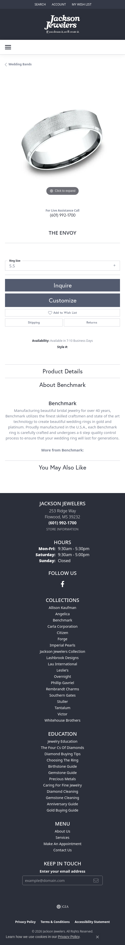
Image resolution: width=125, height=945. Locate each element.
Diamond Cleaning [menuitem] (62, 791)
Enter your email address (62, 871)
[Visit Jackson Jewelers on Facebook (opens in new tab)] (62, 584)
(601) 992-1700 (62, 215)
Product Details (63, 371)
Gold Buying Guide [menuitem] (62, 810)
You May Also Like (62, 467)
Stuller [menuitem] (62, 701)
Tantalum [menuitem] (62, 707)
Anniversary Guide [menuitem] (62, 804)
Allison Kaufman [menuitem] (62, 607)
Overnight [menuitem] (62, 676)
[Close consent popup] (97, 936)
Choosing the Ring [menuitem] (62, 760)
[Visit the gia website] (63, 906)
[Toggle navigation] (8, 47)
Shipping (34, 322)
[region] (62, 139)
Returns (91, 322)
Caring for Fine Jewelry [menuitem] (62, 785)
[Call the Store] (63, 523)
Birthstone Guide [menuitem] (62, 766)
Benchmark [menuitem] (62, 620)
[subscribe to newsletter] (95, 880)
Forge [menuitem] (62, 639)
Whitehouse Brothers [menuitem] (62, 720)
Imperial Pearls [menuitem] (62, 645)
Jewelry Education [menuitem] (62, 741)
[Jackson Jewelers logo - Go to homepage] (62, 24)
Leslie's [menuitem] (63, 670)
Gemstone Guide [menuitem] (62, 772)
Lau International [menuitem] (62, 664)
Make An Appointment (63, 843)
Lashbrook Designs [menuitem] (62, 657)
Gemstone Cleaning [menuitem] (62, 797)
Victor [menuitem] (62, 714)
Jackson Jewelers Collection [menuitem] (62, 651)
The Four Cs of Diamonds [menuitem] (62, 747)
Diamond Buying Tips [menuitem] (62, 753)
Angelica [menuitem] (62, 613)
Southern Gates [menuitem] (62, 695)
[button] (40, 4)
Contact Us (62, 850)
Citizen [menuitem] (62, 632)
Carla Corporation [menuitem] (62, 626)
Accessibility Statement (92, 922)
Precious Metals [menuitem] (62, 778)
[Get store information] (62, 529)
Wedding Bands (20, 64)
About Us (62, 831)
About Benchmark (62, 385)
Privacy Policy (25, 922)
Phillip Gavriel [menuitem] (62, 682)
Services (62, 837)
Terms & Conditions (55, 922)
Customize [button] (62, 300)
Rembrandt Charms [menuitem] (62, 689)
